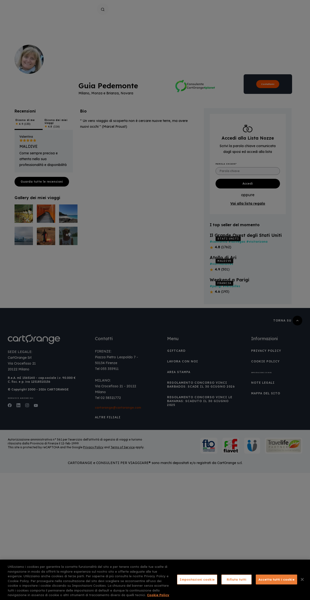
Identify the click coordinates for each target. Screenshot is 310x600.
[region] (155, 580)
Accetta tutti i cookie (276, 579)
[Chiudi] (302, 579)
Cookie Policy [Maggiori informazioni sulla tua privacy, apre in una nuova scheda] (158, 595)
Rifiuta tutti (237, 579)
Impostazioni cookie (197, 579)
